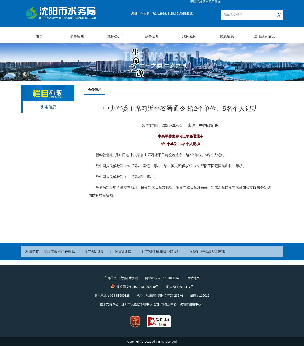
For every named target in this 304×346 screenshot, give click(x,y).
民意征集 (227, 36)
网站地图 (193, 278)
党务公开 (114, 36)
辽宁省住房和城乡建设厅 (161, 251)
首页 (39, 36)
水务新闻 (77, 36)
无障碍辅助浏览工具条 (205, 2)
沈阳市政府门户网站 (59, 251)
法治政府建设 (264, 36)
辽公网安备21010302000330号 (138, 287)
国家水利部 (123, 251)
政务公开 (152, 36)
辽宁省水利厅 (94, 251)
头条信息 (48, 107)
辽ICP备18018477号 (180, 287)
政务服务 (189, 36)
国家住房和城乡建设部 (207, 251)
